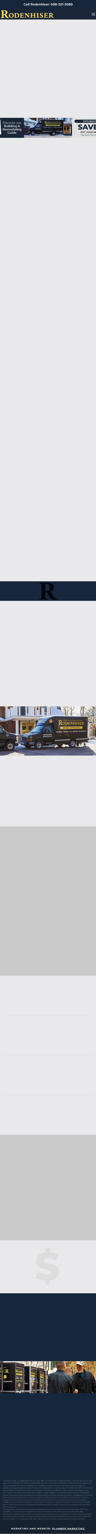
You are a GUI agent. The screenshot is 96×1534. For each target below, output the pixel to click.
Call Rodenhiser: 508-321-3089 (48, 4)
